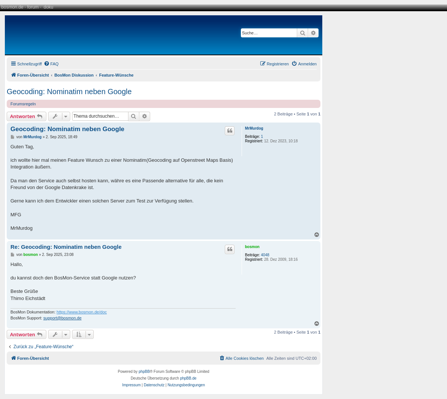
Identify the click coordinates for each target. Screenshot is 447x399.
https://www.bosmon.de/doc (82, 312)
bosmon (252, 247)
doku (48, 7)
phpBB (144, 371)
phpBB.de (188, 378)
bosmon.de (12, 7)
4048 (265, 255)
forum (33, 7)
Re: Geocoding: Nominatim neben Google (66, 247)
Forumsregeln (23, 104)
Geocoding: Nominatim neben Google (69, 91)
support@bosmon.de (62, 318)
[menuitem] (51, 63)
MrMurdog (254, 128)
